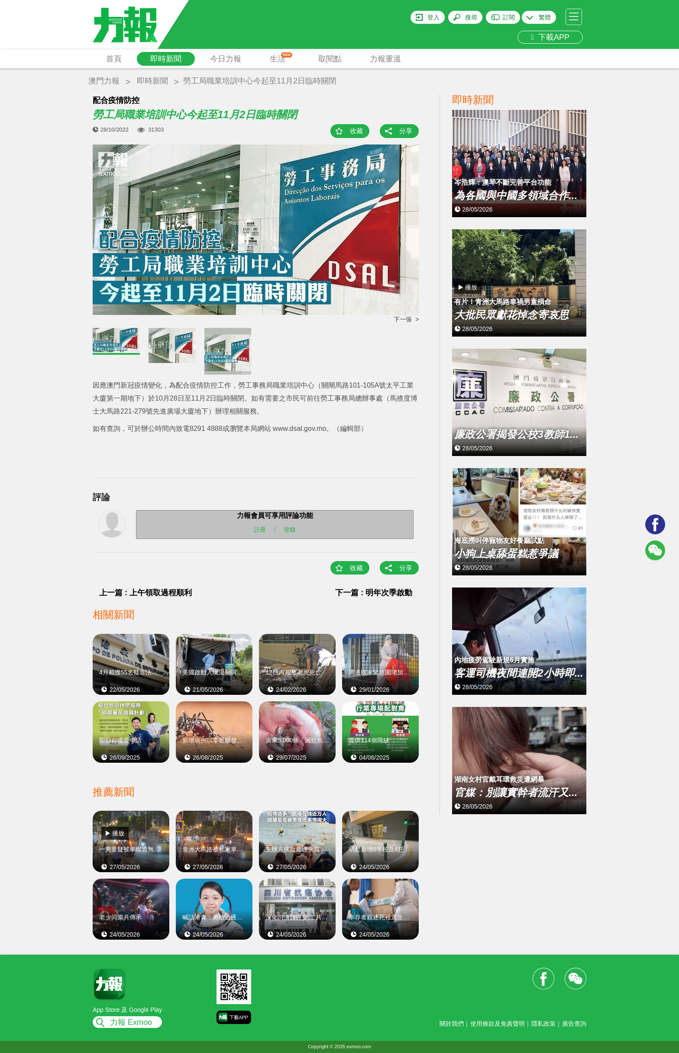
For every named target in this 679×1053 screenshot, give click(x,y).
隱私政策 (543, 1023)
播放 (118, 833)
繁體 (545, 17)
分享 (405, 131)
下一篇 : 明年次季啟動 (373, 592)
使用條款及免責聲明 (497, 1023)
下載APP (550, 37)
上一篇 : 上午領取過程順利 (145, 592)
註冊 (260, 529)
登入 (433, 17)
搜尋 (471, 17)
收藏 (356, 131)
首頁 (114, 59)
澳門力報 (104, 81)
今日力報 (225, 59)
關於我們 (452, 1023)
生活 (281, 57)
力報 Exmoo (131, 1022)
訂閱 (509, 17)
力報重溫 (385, 59)
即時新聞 (165, 59)
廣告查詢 (574, 1023)
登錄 (290, 529)
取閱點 (330, 59)
